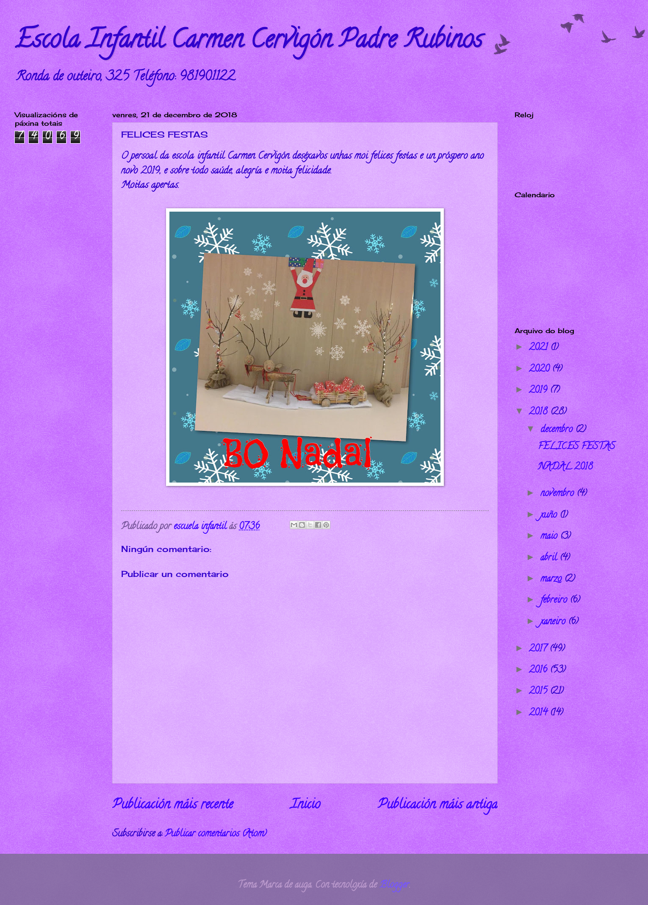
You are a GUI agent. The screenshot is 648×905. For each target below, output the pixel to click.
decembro (557, 430)
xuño (549, 515)
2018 (539, 412)
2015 (539, 691)
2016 (539, 670)
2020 (540, 369)
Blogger (394, 885)
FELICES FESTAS (576, 447)
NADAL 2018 (565, 467)
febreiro (555, 600)
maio (550, 537)
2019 (539, 391)
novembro (558, 494)
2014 (539, 713)
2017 (539, 649)
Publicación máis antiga (438, 805)
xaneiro (554, 622)
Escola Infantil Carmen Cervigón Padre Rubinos (248, 42)
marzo (552, 579)
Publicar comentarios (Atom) (215, 834)
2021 (539, 348)
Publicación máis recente (172, 805)
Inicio (305, 805)
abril (549, 558)
